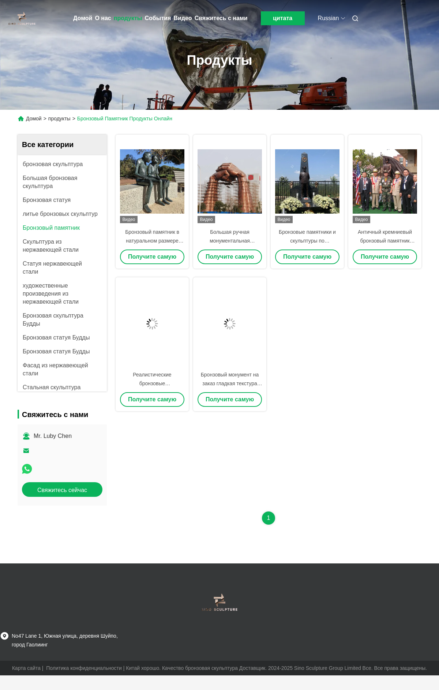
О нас (103, 18)
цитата (282, 18)
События (158, 18)
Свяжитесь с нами (221, 18)
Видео (182, 18)
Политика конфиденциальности (84, 668)
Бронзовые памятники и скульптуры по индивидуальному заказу (307, 240)
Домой (82, 18)
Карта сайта (26, 668)
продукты (128, 18)
